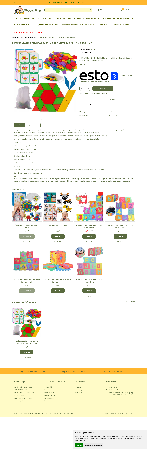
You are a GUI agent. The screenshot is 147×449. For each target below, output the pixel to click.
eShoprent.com (128, 421)
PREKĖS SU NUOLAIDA (31, 18)
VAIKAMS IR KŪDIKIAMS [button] (22, 25)
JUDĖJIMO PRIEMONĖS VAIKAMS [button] (46, 25)
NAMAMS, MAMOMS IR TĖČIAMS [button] (85, 18)
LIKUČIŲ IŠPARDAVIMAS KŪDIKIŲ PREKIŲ (57, 18)
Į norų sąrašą (45, 126)
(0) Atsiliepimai (33, 133)
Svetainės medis (49, 406)
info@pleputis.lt (72, 2)
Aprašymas (19, 133)
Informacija (19, 389)
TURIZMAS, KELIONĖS (121, 25)
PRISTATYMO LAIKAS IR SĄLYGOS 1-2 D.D (26, 400)
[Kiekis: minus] (81, 88)
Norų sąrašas (79, 400)
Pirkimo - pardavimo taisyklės (23, 406)
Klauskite (104, 93)
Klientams (80, 389)
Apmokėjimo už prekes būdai (32, 380)
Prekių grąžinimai (49, 400)
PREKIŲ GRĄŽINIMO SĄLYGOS (23, 395)
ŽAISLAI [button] (16, 18)
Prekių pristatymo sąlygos (73, 380)
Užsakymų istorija (80, 397)
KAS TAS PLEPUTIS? (20, 403)
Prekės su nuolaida (50, 397)
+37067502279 (55, 2)
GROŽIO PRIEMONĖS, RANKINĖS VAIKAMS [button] (116, 18)
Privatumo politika (19, 409)
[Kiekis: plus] (88, 88)
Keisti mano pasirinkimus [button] (93, 445)
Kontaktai (85, 2)
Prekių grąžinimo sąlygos (114, 380)
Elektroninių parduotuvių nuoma (113, 421)
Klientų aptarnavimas (54, 389)
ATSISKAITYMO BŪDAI (20, 397)
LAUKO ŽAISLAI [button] (104, 25)
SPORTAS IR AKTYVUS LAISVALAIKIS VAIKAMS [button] (78, 25)
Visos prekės (130, 309)
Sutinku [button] (79, 445)
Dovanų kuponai (49, 403)
